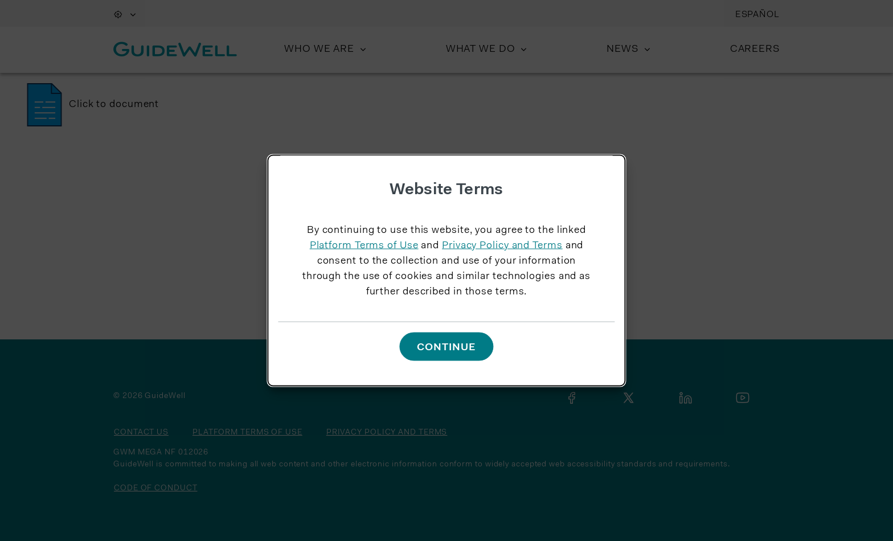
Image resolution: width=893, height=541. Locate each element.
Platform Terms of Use (364, 246)
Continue (446, 347)
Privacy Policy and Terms (502, 246)
